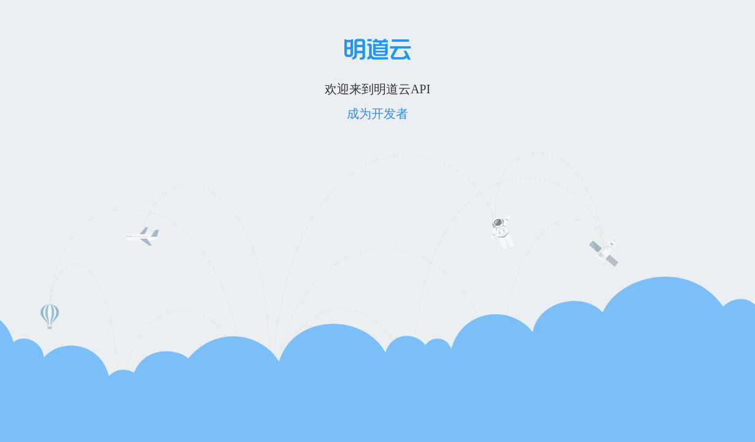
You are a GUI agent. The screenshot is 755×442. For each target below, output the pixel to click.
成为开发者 (377, 113)
